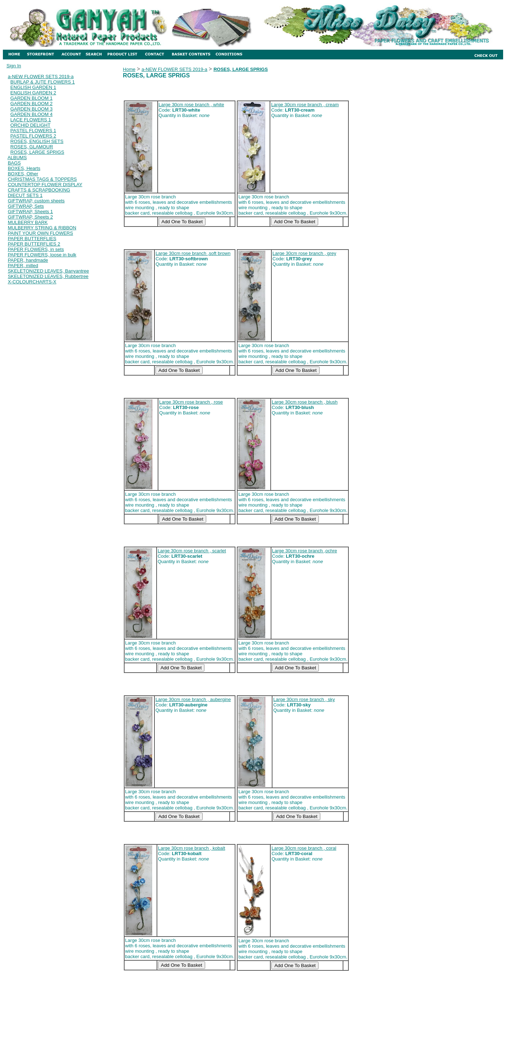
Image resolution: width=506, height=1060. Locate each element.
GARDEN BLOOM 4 (31, 114)
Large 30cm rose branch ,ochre (304, 550)
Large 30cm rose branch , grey (304, 253)
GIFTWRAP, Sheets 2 (30, 217)
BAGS (14, 163)
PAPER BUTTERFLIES (32, 238)
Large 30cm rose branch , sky (304, 699)
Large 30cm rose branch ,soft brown (192, 253)
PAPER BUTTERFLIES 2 (34, 244)
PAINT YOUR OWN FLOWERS (40, 233)
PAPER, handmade (28, 260)
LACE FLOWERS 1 (30, 119)
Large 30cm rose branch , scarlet (192, 550)
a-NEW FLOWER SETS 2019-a (41, 76)
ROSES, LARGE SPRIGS (37, 152)
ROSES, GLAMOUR (31, 146)
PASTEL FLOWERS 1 (33, 130)
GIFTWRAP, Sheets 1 (30, 211)
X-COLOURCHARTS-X (32, 281)
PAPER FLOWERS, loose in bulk (42, 254)
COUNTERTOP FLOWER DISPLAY (45, 184)
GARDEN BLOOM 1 (31, 98)
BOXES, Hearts (24, 168)
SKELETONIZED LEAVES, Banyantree (48, 271)
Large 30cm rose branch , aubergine (193, 699)
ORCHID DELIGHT (30, 125)
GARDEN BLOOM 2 (31, 103)
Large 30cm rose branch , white (191, 104)
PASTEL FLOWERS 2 (33, 136)
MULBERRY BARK (28, 222)
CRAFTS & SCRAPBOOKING (39, 190)
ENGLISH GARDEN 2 (33, 92)
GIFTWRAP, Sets (26, 206)
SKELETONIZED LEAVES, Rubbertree (48, 276)
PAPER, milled (23, 265)
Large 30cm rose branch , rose (191, 402)
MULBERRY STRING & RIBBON (42, 227)
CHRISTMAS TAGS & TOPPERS (42, 179)
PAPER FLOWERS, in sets (36, 249)
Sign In (13, 65)
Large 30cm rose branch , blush (305, 402)
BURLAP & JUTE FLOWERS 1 (42, 82)
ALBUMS (17, 157)
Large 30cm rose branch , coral (303, 848)
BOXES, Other (23, 173)
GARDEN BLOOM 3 (31, 109)
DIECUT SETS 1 (25, 195)
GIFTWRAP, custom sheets (36, 200)
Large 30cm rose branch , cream (305, 104)
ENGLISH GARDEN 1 (33, 87)
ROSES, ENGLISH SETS (36, 141)
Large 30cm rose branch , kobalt (191, 848)
